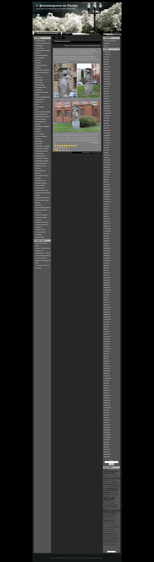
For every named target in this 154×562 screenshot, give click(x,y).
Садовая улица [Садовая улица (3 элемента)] (106, 514)
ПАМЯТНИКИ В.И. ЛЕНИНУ (42, 148)
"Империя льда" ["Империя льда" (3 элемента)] (106, 474)
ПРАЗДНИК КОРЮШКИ (40, 183)
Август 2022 (107, 56)
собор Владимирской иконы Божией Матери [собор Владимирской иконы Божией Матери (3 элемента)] (111, 543)
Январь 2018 (107, 191)
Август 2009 (107, 439)
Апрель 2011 (107, 390)
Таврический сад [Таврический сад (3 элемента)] (111, 518)
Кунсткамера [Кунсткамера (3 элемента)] (112, 496)
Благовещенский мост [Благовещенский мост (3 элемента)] (108, 482)
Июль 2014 (106, 294)
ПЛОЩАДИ (38, 178)
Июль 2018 (106, 177)
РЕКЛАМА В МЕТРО (40, 185)
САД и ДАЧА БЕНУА (39, 188)
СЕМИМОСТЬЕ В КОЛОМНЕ (42, 197)
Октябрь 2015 (107, 258)
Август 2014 (107, 292)
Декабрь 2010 (107, 400)
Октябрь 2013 (107, 316)
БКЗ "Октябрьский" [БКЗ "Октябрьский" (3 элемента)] (111, 480)
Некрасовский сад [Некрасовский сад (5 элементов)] (110, 508)
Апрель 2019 (107, 155)
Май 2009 (106, 446)
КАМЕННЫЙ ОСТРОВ (40, 87)
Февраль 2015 (107, 277)
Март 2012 (106, 363)
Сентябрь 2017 (107, 201)
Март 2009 (106, 451)
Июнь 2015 (106, 267)
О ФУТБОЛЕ (38, 131)
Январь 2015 (107, 280)
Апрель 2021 (107, 96)
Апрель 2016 (107, 243)
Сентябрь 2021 (107, 83)
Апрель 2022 (107, 66)
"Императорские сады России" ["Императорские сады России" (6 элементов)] (110, 472)
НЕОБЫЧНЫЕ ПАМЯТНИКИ (42, 126)
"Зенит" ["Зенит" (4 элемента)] (105, 469)
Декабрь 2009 (107, 429)
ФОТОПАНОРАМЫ (39, 237)
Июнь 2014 (106, 297)
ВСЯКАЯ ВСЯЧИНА (40, 57)
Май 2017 (106, 211)
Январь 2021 (107, 103)
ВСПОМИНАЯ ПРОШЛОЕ (41, 55)
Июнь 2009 (106, 444)
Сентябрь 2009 (107, 437)
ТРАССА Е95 (38, 212)
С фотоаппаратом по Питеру (57, 5)
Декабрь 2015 (107, 253)
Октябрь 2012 (107, 346)
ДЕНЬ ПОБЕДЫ (39, 80)
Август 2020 (107, 115)
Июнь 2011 (106, 385)
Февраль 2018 (107, 189)
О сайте (67, 33)
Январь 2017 (107, 221)
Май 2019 (106, 152)
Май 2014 (106, 299)
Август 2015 (107, 262)
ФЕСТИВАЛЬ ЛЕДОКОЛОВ (41, 222)
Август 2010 (107, 410)
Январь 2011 (107, 397)
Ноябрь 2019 (107, 137)
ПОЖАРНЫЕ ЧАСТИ (40, 180)
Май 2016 (106, 240)
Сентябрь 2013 (107, 319)
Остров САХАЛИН (39, 134)
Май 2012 (106, 358)
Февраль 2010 (107, 424)
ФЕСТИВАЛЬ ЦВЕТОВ (40, 232)
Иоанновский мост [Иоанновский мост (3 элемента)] (114, 493)
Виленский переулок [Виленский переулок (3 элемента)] (107, 486)
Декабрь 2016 (107, 223)
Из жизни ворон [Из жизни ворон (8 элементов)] (110, 491)
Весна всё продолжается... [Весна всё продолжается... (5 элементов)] (111, 483)
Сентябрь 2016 (107, 231)
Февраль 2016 (107, 248)
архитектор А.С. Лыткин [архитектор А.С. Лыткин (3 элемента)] (108, 525)
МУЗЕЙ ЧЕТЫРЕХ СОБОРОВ (42, 116)
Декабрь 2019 (107, 135)
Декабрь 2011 (107, 370)
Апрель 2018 (107, 184)
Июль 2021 (106, 88)
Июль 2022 (106, 59)
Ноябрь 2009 (107, 432)
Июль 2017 (106, 206)
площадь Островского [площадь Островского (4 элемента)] (110, 537)
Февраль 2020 (107, 130)
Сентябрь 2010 (107, 407)
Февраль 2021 (107, 101)
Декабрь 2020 (107, 105)
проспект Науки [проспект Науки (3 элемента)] (106, 539)
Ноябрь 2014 (107, 285)
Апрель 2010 (107, 419)
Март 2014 (106, 304)
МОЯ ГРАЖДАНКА (39, 107)
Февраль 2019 (107, 159)
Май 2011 (106, 388)
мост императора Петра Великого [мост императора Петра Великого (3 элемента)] (110, 535)
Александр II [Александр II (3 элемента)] (106, 476)
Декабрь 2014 (107, 282)
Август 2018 (107, 174)
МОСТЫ (37, 104)
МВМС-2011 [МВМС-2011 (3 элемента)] (106, 503)
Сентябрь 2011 (107, 378)
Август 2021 (107, 86)
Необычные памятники (62, 41)
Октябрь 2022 (107, 52)
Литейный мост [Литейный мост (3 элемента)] (112, 501)
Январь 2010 (107, 427)
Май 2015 (106, 270)
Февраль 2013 (107, 336)
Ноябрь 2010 (107, 402)
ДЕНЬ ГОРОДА (38, 77)
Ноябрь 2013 (107, 314)
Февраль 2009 (107, 454)
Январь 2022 (107, 74)
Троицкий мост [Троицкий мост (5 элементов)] (109, 520)
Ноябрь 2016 (107, 226)
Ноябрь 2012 (107, 343)
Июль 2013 (106, 324)
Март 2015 (106, 275)
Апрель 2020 (107, 125)
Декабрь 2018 (107, 164)
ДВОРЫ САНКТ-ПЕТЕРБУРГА (42, 70)
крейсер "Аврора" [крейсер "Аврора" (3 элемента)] (115, 533)
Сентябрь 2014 (107, 289)
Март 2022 (106, 69)
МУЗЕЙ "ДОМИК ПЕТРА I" (41, 114)
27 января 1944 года (39, 48)
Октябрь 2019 (107, 140)
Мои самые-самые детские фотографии (47, 33)
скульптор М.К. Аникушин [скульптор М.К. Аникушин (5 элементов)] (111, 540)
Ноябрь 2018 (107, 167)
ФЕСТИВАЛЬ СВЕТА (40, 229)
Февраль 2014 (107, 307)
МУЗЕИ (37, 109)
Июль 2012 (106, 353)
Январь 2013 (107, 339)
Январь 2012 (107, 368)
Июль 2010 (106, 412)
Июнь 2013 (106, 326)
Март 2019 (106, 157)
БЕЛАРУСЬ (38, 53)
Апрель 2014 (107, 302)
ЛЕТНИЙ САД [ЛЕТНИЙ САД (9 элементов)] (109, 499)
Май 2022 (106, 64)
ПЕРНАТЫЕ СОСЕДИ (40, 165)
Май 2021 (106, 93)
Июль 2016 (106, 235)
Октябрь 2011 (107, 375)
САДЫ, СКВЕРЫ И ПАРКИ (41, 190)
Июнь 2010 (106, 415)
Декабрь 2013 (107, 312)
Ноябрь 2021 (107, 78)
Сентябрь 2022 (107, 54)
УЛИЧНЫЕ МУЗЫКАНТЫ (41, 214)
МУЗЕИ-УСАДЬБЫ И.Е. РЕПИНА (43, 111)
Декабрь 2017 (107, 194)
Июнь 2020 (106, 120)
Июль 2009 (106, 442)
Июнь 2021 (106, 91)
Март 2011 (106, 393)
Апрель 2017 (107, 213)
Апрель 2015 (107, 272)
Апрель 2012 (107, 361)
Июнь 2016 (106, 238)
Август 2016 (107, 233)
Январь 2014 (107, 309)
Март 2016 (106, 245)
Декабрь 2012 (107, 341)
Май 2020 (106, 123)
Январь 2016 (107, 250)
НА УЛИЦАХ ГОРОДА (40, 119)
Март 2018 (106, 186)
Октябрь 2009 (107, 434)
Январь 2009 (107, 456)
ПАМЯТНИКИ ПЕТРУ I (40, 156)
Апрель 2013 (107, 331)
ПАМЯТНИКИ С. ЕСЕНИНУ (41, 158)
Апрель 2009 (107, 449)
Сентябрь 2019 (107, 142)
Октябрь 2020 (107, 110)
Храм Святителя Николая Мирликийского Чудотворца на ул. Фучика (43, 260)
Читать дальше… (95, 142)
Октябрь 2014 (107, 287)
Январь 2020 (107, 132)
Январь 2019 (107, 162)
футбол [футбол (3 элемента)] (115, 544)
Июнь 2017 (106, 209)
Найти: (111, 460)
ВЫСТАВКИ (38, 60)
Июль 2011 (106, 383)
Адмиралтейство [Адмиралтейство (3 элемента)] (114, 474)
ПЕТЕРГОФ (38, 168)
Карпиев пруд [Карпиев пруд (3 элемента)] (106, 494)
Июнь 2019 (106, 150)
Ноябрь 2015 (107, 255)
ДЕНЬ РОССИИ (38, 82)
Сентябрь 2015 (107, 260)
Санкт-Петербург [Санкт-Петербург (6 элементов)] (109, 515)
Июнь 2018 (106, 179)
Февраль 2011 (107, 395)
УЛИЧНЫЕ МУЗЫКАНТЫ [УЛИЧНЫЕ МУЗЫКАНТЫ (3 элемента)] (109, 521)
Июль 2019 (106, 147)
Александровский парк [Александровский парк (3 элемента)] (114, 476)
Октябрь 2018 (107, 169)
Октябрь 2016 (107, 228)
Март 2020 (106, 128)
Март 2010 (106, 422)
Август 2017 (107, 204)
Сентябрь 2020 (107, 113)
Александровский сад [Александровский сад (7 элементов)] (112, 479)
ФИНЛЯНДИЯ (38, 234)
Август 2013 (107, 321)
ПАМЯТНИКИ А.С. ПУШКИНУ (42, 146)
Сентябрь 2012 (107, 348)
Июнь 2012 (106, 356)
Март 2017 (106, 216)
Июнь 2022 (106, 61)
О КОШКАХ (38, 129)
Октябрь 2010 (107, 405)
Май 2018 (106, 182)
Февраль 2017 (107, 218)
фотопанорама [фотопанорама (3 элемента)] (110, 544)
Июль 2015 (106, 265)
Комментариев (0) (86, 152)
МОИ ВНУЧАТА (39, 102)
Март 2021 (106, 98)
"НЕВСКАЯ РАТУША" (40, 40)
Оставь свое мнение (95, 152)
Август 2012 (107, 351)
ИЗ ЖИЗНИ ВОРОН (39, 84)
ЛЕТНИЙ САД (38, 89)
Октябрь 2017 (107, 199)
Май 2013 (106, 329)
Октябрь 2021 (107, 81)
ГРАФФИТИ (38, 62)
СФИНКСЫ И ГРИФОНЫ (41, 210)
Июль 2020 (106, 118)
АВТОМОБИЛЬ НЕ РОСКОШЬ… (43, 50)
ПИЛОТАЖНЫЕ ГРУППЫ (41, 175)
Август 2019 (107, 145)
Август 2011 (106, 380)
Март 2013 (106, 334)
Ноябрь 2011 (107, 373)
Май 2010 (106, 417)
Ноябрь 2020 (107, 108)
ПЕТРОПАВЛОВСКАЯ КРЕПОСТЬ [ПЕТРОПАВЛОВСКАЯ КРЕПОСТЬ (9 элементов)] (117, 511)
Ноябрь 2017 (107, 196)
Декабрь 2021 (107, 76)
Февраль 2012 (107, 366)
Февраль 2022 (107, 71)
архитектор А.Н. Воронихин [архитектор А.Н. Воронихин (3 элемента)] (109, 523)
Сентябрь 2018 (107, 172)
